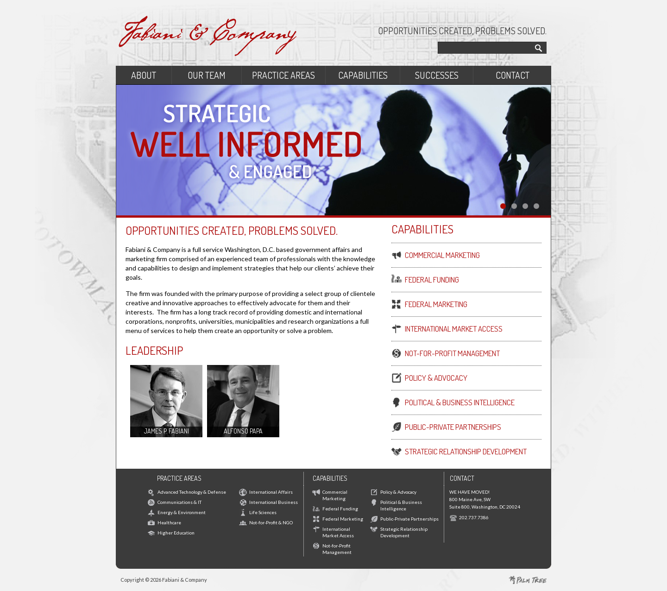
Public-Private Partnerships (409, 519)
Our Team (207, 75)
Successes (437, 75)
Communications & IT (179, 502)
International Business (273, 502)
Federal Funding (340, 508)
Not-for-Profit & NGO (271, 522)
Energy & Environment (181, 512)
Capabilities (363, 75)
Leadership (154, 350)
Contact (512, 75)
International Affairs (271, 492)
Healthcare (169, 522)
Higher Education (176, 532)
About (143, 75)
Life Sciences (263, 512)
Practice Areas (283, 75)
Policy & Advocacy (398, 492)
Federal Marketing (342, 519)
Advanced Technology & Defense (191, 492)
